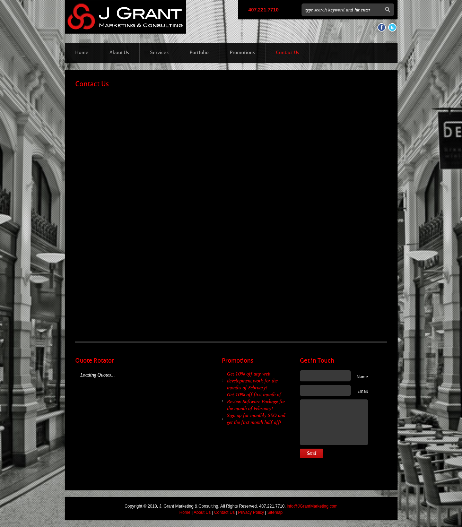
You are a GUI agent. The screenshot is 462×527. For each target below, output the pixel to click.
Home (81, 52)
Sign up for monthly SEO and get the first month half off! (256, 418)
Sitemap (274, 512)
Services (159, 52)
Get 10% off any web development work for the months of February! (252, 380)
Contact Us (287, 52)
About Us (119, 52)
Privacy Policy (251, 512)
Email (362, 392)
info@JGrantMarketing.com (312, 506)
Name (362, 377)
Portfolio (199, 52)
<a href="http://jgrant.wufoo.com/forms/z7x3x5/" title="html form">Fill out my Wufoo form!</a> (231, 206)
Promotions (242, 52)
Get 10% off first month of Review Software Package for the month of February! (256, 401)
